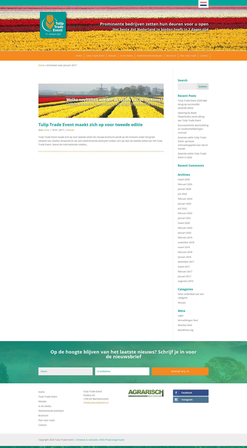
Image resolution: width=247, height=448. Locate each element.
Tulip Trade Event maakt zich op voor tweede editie (90, 124)
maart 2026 (184, 179)
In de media (126, 55)
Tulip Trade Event (95, 55)
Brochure (171, 55)
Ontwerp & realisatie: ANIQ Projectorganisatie (100, 439)
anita (46, 129)
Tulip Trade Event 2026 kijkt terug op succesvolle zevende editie (192, 104)
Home (79, 55)
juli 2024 (182, 193)
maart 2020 (184, 222)
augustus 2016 (185, 281)
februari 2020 (185, 227)
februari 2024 (185, 198)
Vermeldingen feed (188, 320)
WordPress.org (185, 330)
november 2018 (186, 242)
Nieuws (112, 55)
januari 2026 (184, 188)
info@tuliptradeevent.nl (96, 402)
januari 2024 (184, 203)
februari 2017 (185, 271)
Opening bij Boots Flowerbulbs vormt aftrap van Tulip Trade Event (191, 116)
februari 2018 (185, 252)
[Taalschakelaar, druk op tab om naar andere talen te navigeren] (203, 4)
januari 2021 (184, 218)
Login (181, 315)
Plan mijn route (188, 55)
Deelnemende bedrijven (149, 55)
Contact (204, 55)
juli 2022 (182, 208)
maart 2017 (184, 266)
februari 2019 (185, 237)
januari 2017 (184, 276)
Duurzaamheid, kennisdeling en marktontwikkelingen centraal (193, 129)
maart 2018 (184, 247)
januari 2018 (184, 256)
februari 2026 (185, 184)
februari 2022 (185, 213)
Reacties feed (185, 325)
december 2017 (186, 261)
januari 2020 (184, 232)
